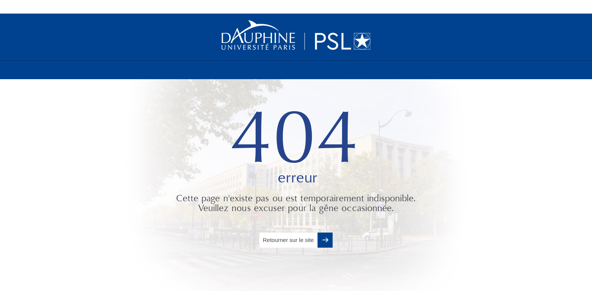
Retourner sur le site (288, 240)
